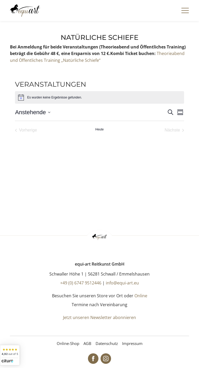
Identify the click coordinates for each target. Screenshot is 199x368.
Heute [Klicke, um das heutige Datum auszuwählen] (99, 129)
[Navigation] (185, 10)
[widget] (10, 355)
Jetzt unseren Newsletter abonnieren (99, 317)
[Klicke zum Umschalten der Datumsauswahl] (32, 112)
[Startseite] (25, 10)
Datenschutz (107, 343)
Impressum (132, 343)
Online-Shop (68, 343)
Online (140, 296)
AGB (87, 343)
